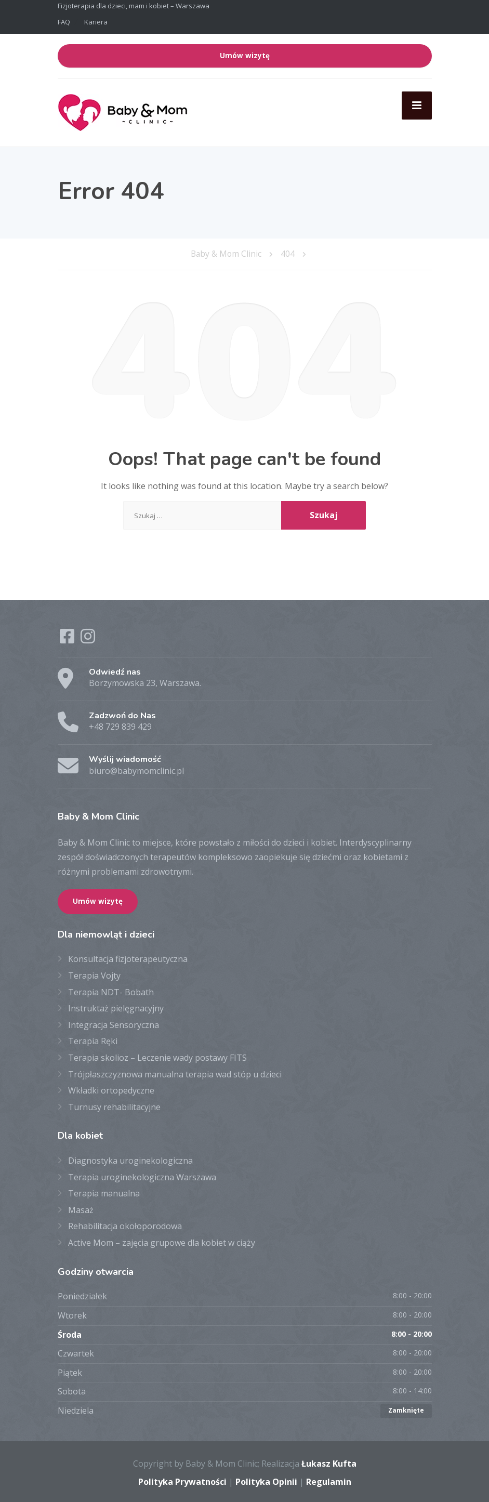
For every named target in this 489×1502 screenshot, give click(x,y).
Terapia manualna (104, 1192)
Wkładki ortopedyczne (111, 1089)
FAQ (64, 22)
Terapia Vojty (94, 974)
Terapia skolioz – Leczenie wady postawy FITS (157, 1056)
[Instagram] (88, 637)
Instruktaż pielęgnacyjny (116, 1006)
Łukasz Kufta (328, 1462)
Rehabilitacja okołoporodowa (125, 1225)
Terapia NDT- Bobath (111, 990)
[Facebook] (68, 637)
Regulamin (328, 1480)
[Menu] (417, 105)
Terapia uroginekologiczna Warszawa (142, 1175)
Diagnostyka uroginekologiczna (130, 1159)
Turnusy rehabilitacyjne (114, 1105)
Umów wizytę (245, 55)
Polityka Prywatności (182, 1480)
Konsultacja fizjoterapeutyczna (128, 958)
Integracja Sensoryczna (113, 1023)
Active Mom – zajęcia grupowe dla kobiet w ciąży (161, 1241)
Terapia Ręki (92, 1040)
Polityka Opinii (266, 1480)
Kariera (96, 22)
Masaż (81, 1208)
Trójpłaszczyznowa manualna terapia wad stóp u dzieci (175, 1072)
